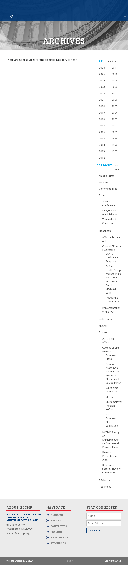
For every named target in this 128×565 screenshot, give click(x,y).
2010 (115, 74)
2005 (115, 106)
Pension (103, 332)
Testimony (105, 486)
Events (55, 520)
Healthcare (105, 230)
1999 (115, 138)
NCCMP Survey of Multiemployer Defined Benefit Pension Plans (111, 439)
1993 (115, 151)
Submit (95, 530)
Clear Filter (112, 61)
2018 (102, 119)
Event (102, 195)
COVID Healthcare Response (112, 257)
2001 (115, 132)
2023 (102, 86)
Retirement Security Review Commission (111, 468)
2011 (115, 67)
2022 (102, 93)
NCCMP (103, 325)
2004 (115, 112)
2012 (102, 157)
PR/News (104, 480)
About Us (57, 514)
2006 (115, 99)
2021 (102, 99)
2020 (102, 106)
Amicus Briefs (106, 175)
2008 (115, 86)
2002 (115, 125)
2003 (115, 119)
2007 (115, 93)
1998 (115, 144)
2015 (102, 138)
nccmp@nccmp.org (18, 533)
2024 (102, 80)
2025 (102, 74)
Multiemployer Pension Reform (114, 405)
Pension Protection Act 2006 (110, 455)
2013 (102, 151)
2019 (102, 112)
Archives (104, 182)
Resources (58, 543)
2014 (102, 144)
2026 (102, 67)
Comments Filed (108, 188)
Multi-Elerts (105, 319)
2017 (102, 125)
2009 (115, 80)
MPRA (109, 396)
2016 (102, 132)
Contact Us (58, 526)
